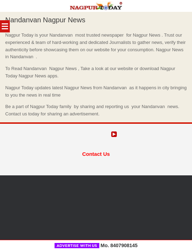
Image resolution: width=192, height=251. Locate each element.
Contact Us (96, 154)
